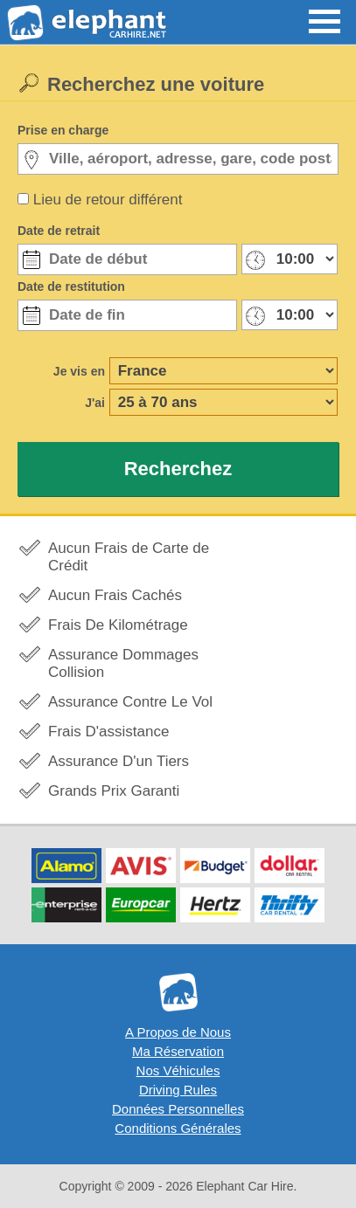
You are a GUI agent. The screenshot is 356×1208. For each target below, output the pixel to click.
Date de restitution (71, 286)
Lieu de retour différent (108, 199)
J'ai (95, 403)
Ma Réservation (178, 1051)
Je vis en (79, 371)
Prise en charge (62, 130)
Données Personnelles (178, 1108)
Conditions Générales (178, 1128)
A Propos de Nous (178, 1032)
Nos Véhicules (178, 1070)
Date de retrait (58, 231)
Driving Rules (178, 1089)
